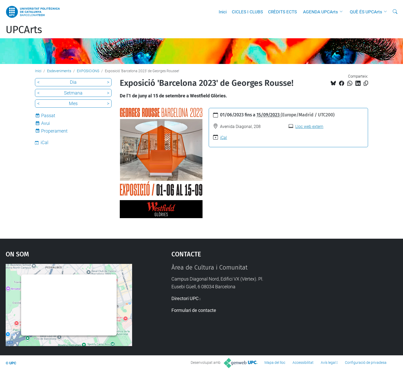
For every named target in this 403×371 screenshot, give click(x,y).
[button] (342, 11)
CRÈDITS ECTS (282, 11)
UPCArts (24, 30)
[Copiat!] (366, 83)
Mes (73, 103)
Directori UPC (185, 298)
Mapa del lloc (274, 362)
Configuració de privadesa (366, 362)
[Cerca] (395, 12)
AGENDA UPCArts (320, 11)
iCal (223, 137)
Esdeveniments (59, 71)
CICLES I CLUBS (247, 11)
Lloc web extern (309, 126)
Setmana (73, 93)
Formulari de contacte (193, 310)
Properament (54, 131)
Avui (45, 123)
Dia (73, 82)
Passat (48, 115)
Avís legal (328, 362)
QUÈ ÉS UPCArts (366, 11)
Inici (223, 11)
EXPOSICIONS (88, 71)
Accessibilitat (303, 362)
